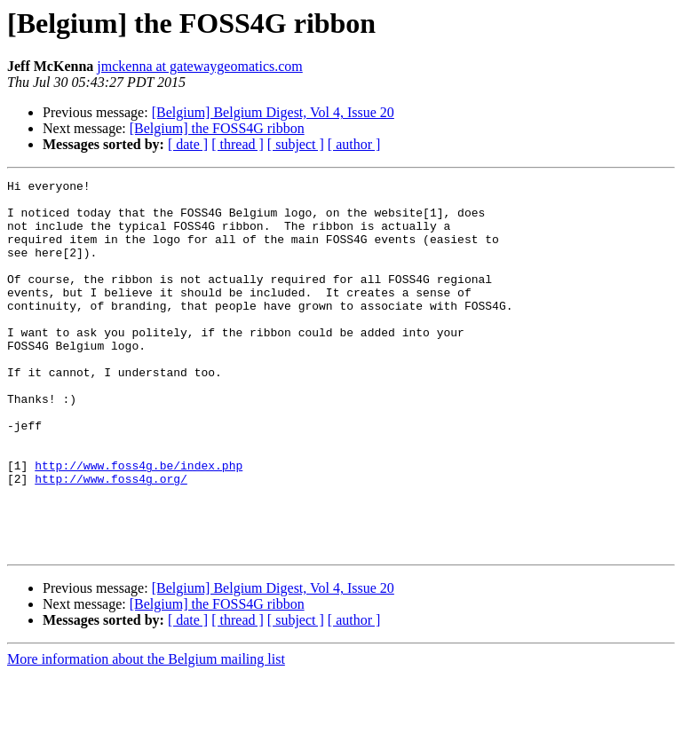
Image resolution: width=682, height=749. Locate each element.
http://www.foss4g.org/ (111, 540)
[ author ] (354, 144)
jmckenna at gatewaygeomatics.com (199, 66)
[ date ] (188, 144)
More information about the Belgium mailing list (146, 733)
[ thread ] (237, 144)
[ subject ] (295, 144)
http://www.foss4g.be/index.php (138, 524)
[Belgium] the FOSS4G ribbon (217, 128)
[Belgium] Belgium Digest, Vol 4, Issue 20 (273, 112)
